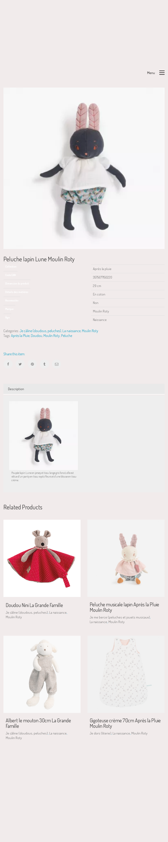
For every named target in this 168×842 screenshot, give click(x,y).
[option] (84, 168)
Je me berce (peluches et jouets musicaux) (120, 617)
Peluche (66, 335)
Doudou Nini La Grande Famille (34, 605)
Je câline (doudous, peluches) (40, 331)
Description (16, 389)
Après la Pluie (20, 335)
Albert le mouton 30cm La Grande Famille (38, 723)
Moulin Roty (90, 331)
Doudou (36, 335)
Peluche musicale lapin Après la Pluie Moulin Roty (124, 607)
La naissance (71, 331)
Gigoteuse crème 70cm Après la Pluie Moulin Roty (125, 723)
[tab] (84, 389)
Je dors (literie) (100, 733)
